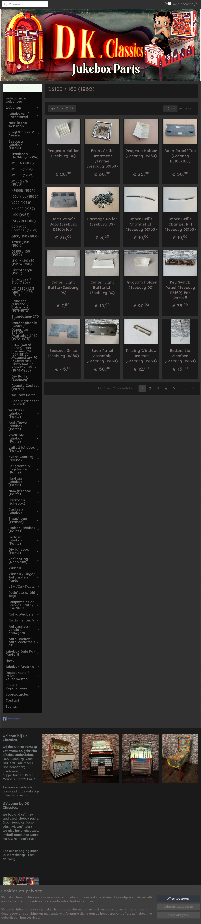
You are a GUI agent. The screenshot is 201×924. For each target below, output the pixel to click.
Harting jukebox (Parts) (23, 482)
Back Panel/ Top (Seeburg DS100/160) (180, 156)
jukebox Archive (22, 666)
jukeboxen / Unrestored (23, 115)
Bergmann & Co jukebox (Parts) (23, 469)
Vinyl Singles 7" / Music (23, 133)
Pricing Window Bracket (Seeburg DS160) (141, 356)
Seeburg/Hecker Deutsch (25, 402)
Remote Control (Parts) (25, 387)
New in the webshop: (17, 124)
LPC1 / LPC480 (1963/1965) (22, 262)
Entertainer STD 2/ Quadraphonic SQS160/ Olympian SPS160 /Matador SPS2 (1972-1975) (25, 328)
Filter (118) (62, 108)
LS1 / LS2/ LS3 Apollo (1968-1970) (22, 292)
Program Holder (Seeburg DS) (63, 153)
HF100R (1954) (23, 190)
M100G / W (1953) (19, 183)
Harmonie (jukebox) (23, 501)
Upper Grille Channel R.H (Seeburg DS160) (180, 224)
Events (11, 706)
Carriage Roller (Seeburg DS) (102, 221)
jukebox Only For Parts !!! (22, 653)
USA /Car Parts (23, 586)
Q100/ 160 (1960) (25, 236)
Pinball (14, 568)
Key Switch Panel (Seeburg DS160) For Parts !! (180, 290)
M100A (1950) (22, 163)
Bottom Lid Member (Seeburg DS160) (180, 356)
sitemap (114, 917)
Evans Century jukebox (23, 458)
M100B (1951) (22, 169)
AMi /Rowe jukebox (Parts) (23, 426)
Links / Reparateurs (22, 686)
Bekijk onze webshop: (16, 100)
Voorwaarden (17, 694)
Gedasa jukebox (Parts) (23, 540)
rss (124, 917)
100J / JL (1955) (24, 196)
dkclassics (11, 719)
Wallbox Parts (23, 395)
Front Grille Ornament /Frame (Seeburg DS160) (102, 158)
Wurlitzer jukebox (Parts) (23, 413)
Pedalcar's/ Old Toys (23, 594)
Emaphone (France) (23, 520)
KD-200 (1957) (23, 209)
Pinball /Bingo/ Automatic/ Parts (23, 577)
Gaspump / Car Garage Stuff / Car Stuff (23, 605)
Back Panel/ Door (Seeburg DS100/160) (63, 224)
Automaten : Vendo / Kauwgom (23, 630)
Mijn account (185, 4)
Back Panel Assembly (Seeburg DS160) (102, 356)
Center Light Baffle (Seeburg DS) (63, 287)
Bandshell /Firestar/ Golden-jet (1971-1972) (20, 305)
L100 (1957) (20, 215)
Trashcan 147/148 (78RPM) (24, 155)
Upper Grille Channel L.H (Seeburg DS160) (141, 224)
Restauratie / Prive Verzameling (22, 676)
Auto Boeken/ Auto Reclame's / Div (23, 642)
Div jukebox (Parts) (23, 551)
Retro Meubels (23, 614)
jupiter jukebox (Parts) (23, 529)
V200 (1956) (21, 203)
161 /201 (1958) (23, 221)
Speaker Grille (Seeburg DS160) (63, 353)
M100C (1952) (22, 175)
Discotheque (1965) (22, 271)
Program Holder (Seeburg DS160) (141, 153)
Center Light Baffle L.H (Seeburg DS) (102, 287)
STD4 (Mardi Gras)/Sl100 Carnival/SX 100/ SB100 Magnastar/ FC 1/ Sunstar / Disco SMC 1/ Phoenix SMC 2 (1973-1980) (24, 357)
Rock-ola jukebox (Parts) (23, 438)
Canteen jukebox (23, 511)
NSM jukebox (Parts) (23, 492)
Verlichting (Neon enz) (23, 560)
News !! (11, 661)
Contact (12, 700)
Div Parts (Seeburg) (20, 378)
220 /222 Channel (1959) (24, 228)
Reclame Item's (23, 620)
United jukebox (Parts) (23, 449)
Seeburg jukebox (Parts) (23, 145)
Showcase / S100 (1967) (21, 281)
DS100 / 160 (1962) (20, 253)
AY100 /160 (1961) (20, 244)
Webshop (22, 108)
